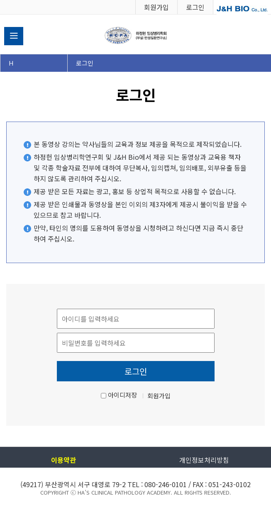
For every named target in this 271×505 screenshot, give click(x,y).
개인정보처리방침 (204, 460)
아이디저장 (122, 394)
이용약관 (63, 460)
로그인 (195, 7)
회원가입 (156, 7)
